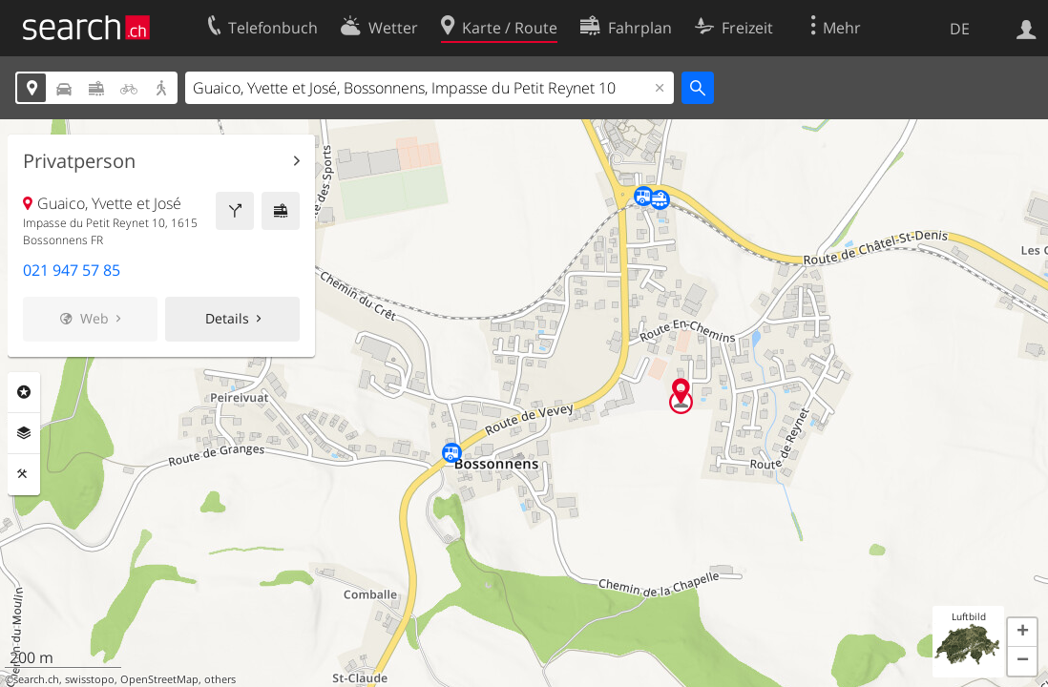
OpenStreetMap (159, 679)
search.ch (36, 679)
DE (960, 28)
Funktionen (24, 474)
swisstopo (90, 679)
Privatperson (79, 161)
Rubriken (24, 392)
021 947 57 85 (71, 270)
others (220, 679)
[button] (1022, 632)
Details (227, 318)
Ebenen (24, 433)
